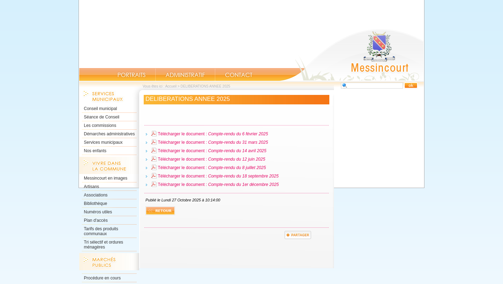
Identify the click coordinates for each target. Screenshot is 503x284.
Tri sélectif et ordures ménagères (103, 245)
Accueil (351, 55)
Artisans (91, 186)
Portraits (131, 75)
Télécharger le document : (213, 133)
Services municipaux (103, 142)
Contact (238, 75)
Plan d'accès (96, 220)
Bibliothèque (95, 203)
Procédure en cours (102, 278)
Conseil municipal (100, 108)
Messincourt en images (105, 178)
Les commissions (100, 125)
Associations (95, 195)
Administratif (185, 75)
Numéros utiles (98, 211)
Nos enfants (95, 150)
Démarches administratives (109, 133)
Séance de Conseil (101, 117)
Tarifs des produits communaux (101, 231)
